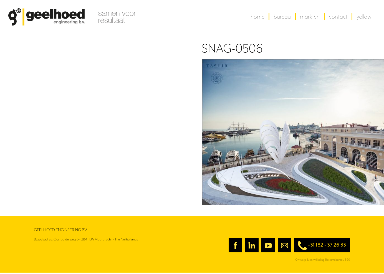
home (257, 16)
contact (338, 16)
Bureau (282, 16)
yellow (364, 16)
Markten (310, 16)
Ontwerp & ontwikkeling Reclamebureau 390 (322, 260)
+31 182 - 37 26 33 (320, 245)
